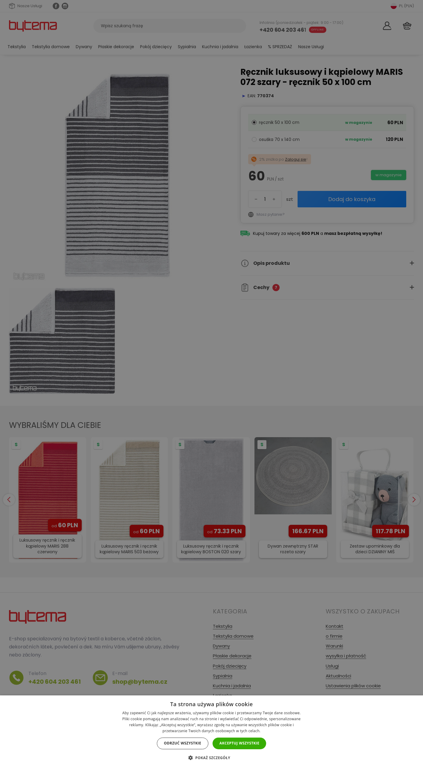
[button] (211, 758)
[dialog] (211, 384)
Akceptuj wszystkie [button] (239, 743)
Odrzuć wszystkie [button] (182, 743)
